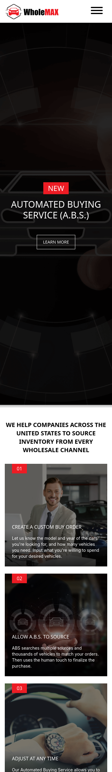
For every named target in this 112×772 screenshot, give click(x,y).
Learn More (56, 242)
